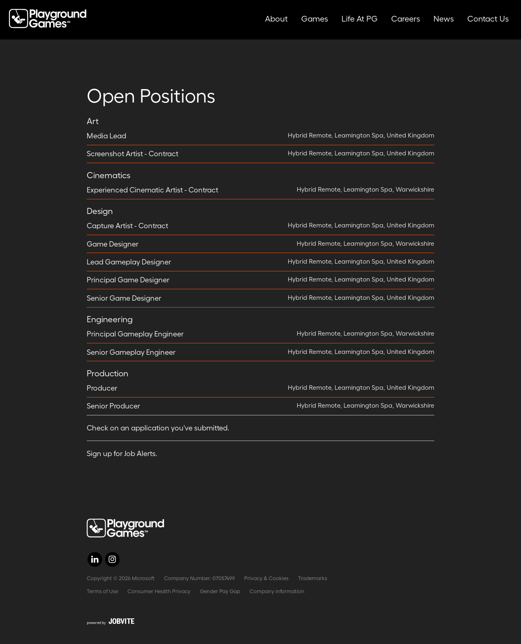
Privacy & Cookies (266, 578)
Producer (102, 388)
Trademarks (312, 578)
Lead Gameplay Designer (129, 262)
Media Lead (106, 136)
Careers (405, 18)
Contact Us (488, 18)
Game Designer (112, 244)
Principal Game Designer (128, 280)
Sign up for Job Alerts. (122, 454)
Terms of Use (102, 591)
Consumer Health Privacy (158, 591)
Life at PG (359, 18)
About (276, 18)
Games (314, 18)
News (443, 18)
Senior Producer (113, 406)
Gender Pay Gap (220, 591)
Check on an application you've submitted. (158, 428)
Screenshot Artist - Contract (132, 154)
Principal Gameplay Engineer (135, 334)
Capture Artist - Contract (127, 226)
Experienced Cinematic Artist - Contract (152, 190)
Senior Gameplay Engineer (131, 352)
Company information (277, 591)
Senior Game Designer (124, 298)
